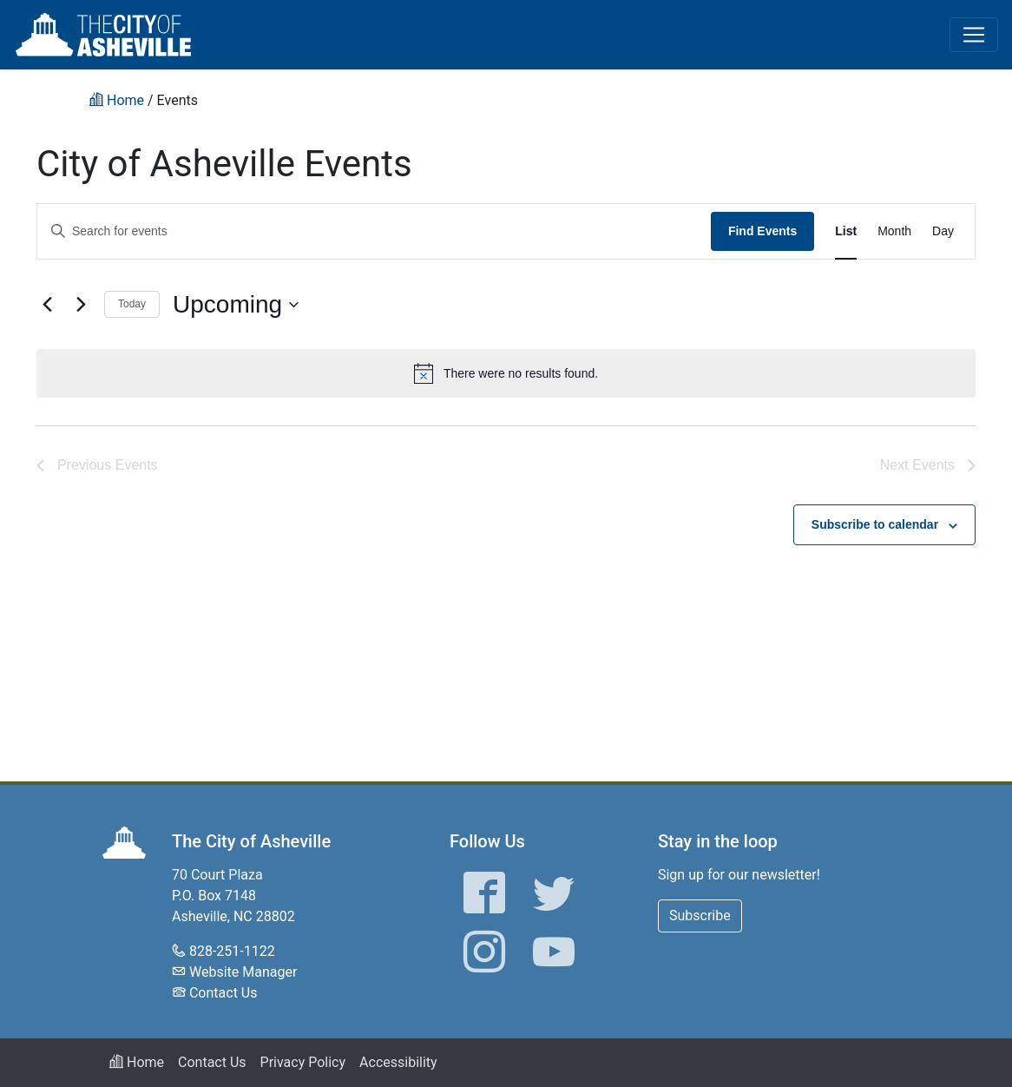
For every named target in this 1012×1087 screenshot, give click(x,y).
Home (136, 1062)
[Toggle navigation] (974, 34)
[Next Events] (80, 304)
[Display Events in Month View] (894, 231)
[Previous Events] (46, 304)
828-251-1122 (232, 951)
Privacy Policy (303, 1062)
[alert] (506, 373)
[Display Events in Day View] (943, 231)
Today (132, 304)
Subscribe (700, 915)
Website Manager (243, 972)
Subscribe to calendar (875, 524)
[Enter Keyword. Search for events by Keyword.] (374, 231)
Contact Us (223, 993)
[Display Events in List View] (846, 231)
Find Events (762, 231)
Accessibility (398, 1062)
